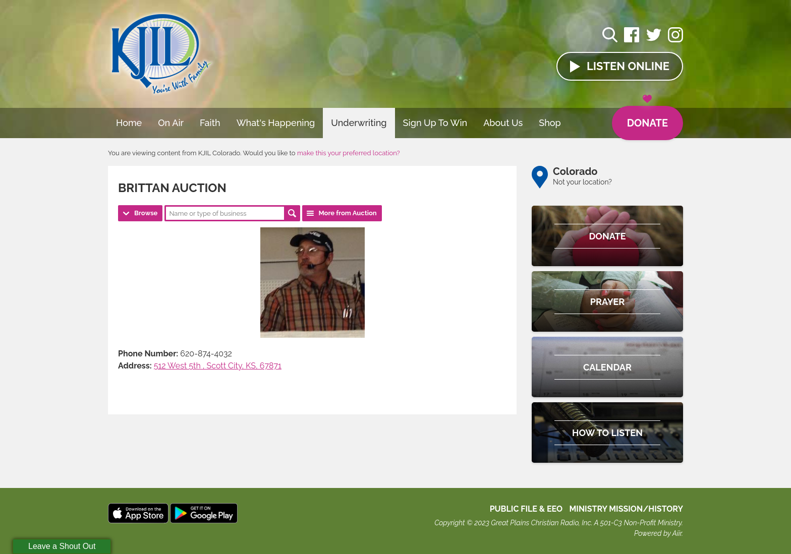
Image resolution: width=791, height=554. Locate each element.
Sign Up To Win (435, 122)
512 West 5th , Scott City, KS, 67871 (217, 366)
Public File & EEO (526, 509)
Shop (550, 122)
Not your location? (582, 182)
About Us (503, 122)
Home (129, 122)
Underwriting (358, 122)
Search (292, 213)
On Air (171, 122)
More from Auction (347, 213)
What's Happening (276, 122)
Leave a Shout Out (61, 546)
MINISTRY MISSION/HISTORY (626, 509)
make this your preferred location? (348, 153)
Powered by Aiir (658, 533)
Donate (647, 117)
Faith (210, 122)
